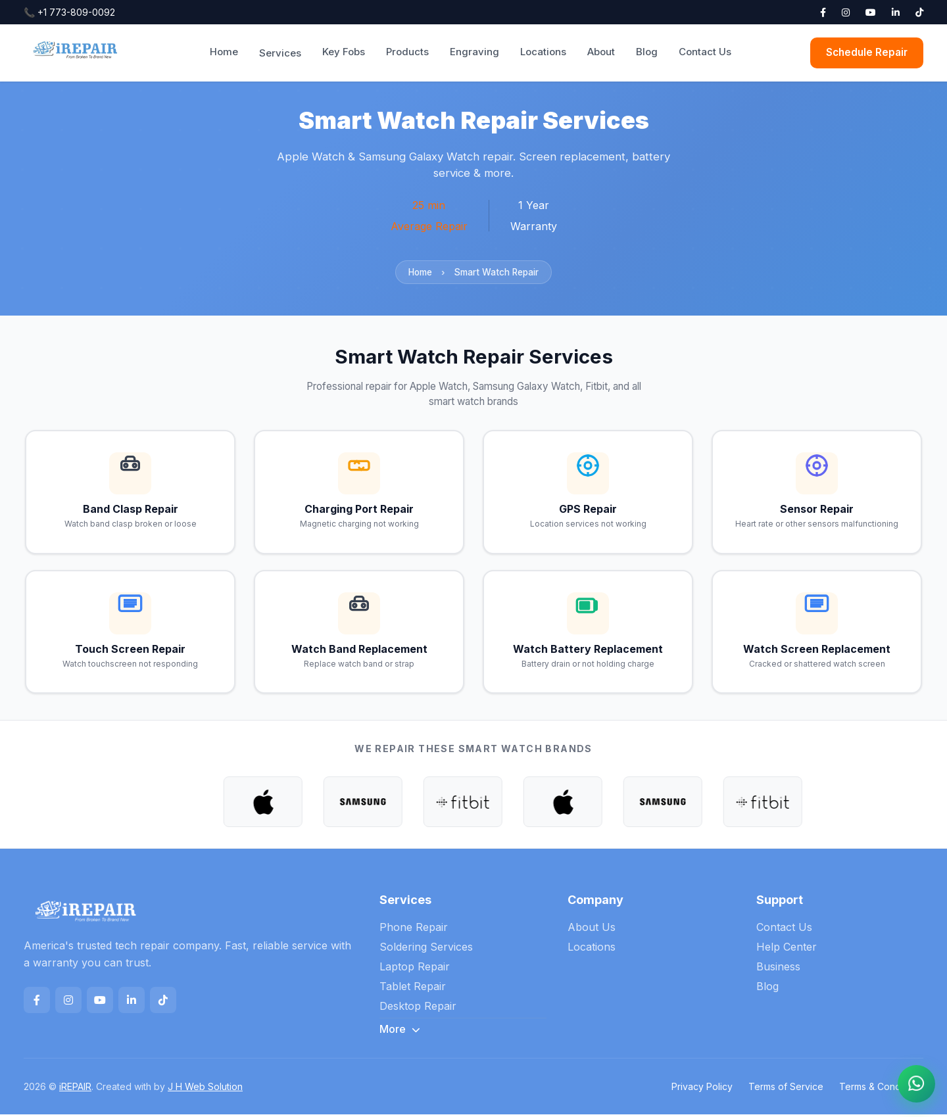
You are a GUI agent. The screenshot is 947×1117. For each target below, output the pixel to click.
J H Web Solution (205, 1089)
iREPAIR (75, 1089)
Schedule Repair (867, 52)
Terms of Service (785, 1089)
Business (778, 969)
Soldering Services (426, 949)
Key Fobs (343, 51)
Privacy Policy (702, 1089)
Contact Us (705, 51)
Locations (543, 51)
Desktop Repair (417, 1008)
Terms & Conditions (881, 1089)
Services (280, 53)
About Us (592, 929)
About (601, 51)
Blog (647, 51)
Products (407, 51)
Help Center (786, 949)
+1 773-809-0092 (69, 12)
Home (224, 51)
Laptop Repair (414, 969)
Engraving (474, 51)
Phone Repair (413, 929)
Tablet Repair (412, 988)
